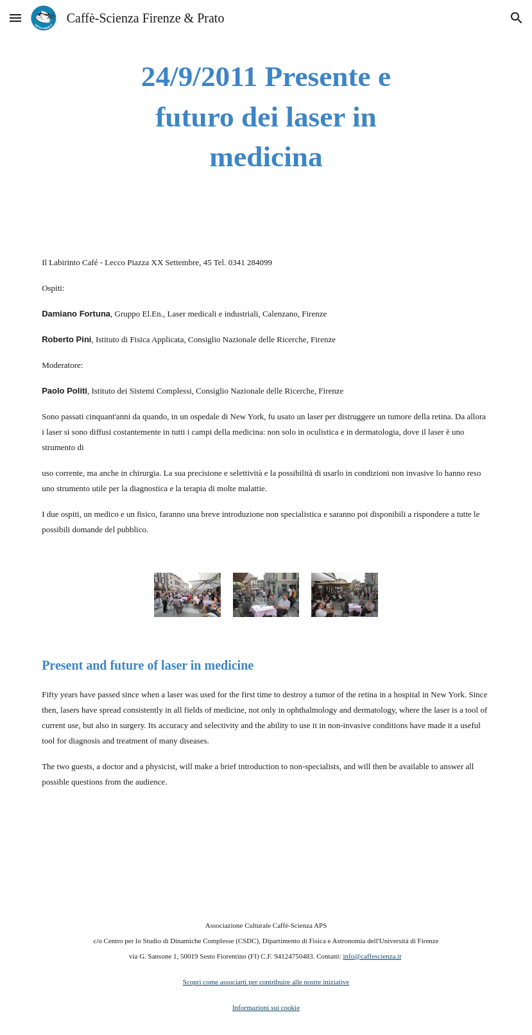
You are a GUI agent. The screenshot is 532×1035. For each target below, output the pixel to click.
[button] (15, 17)
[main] (265, 116)
